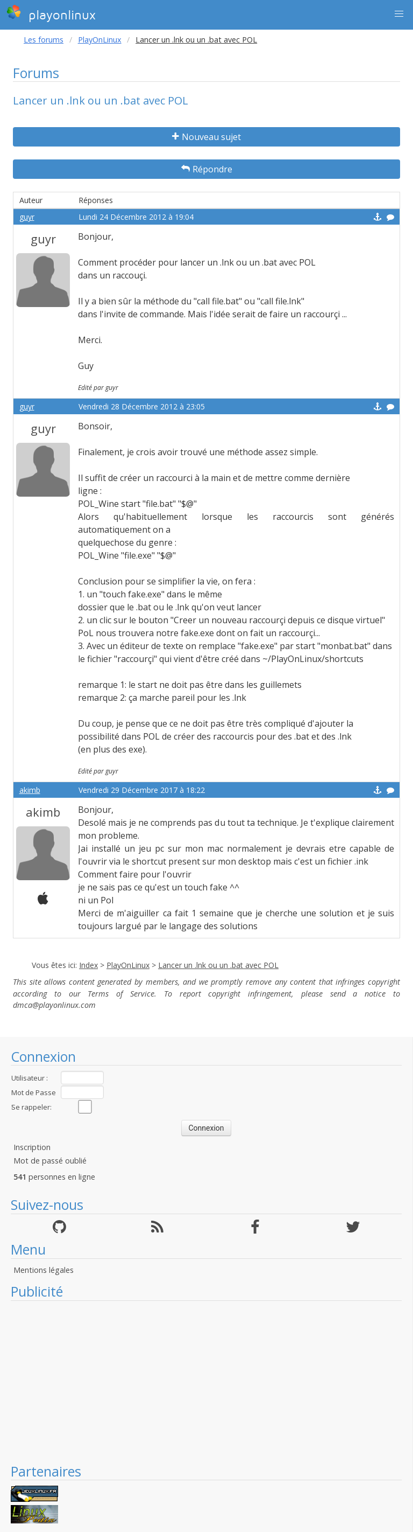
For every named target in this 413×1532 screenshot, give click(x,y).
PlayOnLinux (100, 39)
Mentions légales (43, 1270)
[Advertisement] (206, 1381)
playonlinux (51, 13)
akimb (29, 790)
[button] (399, 14)
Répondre (206, 169)
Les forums (43, 39)
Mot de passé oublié (50, 1160)
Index (88, 965)
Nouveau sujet (206, 137)
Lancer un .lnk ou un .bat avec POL (218, 965)
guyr (26, 217)
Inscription (32, 1147)
